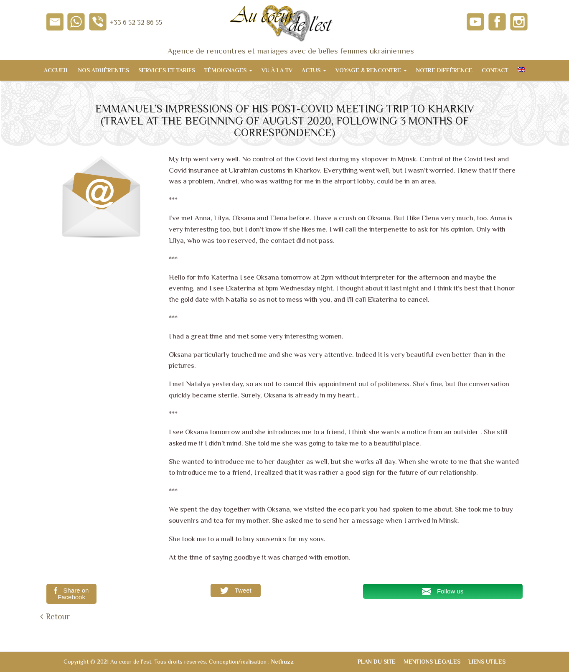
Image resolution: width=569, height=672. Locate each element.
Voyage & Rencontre (371, 70)
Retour (58, 616)
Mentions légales (432, 661)
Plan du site (377, 661)
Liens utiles (486, 661)
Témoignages (228, 70)
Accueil (56, 70)
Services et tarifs (166, 70)
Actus (314, 70)
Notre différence (444, 70)
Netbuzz (282, 661)
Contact (495, 70)
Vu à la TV (277, 70)
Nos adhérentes (103, 70)
